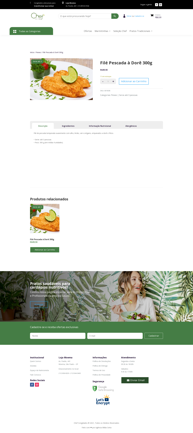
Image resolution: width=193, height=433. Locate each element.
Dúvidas (33, 366)
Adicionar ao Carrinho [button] (45, 249)
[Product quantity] (108, 81)
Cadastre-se (139, 16)
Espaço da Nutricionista (39, 370)
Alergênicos (131, 126)
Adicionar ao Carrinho (133, 81)
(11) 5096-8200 (64, 373)
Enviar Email (137, 380)
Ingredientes (68, 126)
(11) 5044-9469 (75, 373)
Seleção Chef (120, 31)
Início (32, 52)
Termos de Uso (99, 370)
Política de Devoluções (102, 361)
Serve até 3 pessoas (128, 95)
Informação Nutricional (100, 126)
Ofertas (88, 31)
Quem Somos (35, 361)
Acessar (38, 304)
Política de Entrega (100, 366)
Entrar (129, 16)
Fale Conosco (35, 375)
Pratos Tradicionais (139, 31)
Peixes (38, 52)
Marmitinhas (101, 31)
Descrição (43, 126)
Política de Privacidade (101, 375)
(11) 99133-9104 (74, 379)
